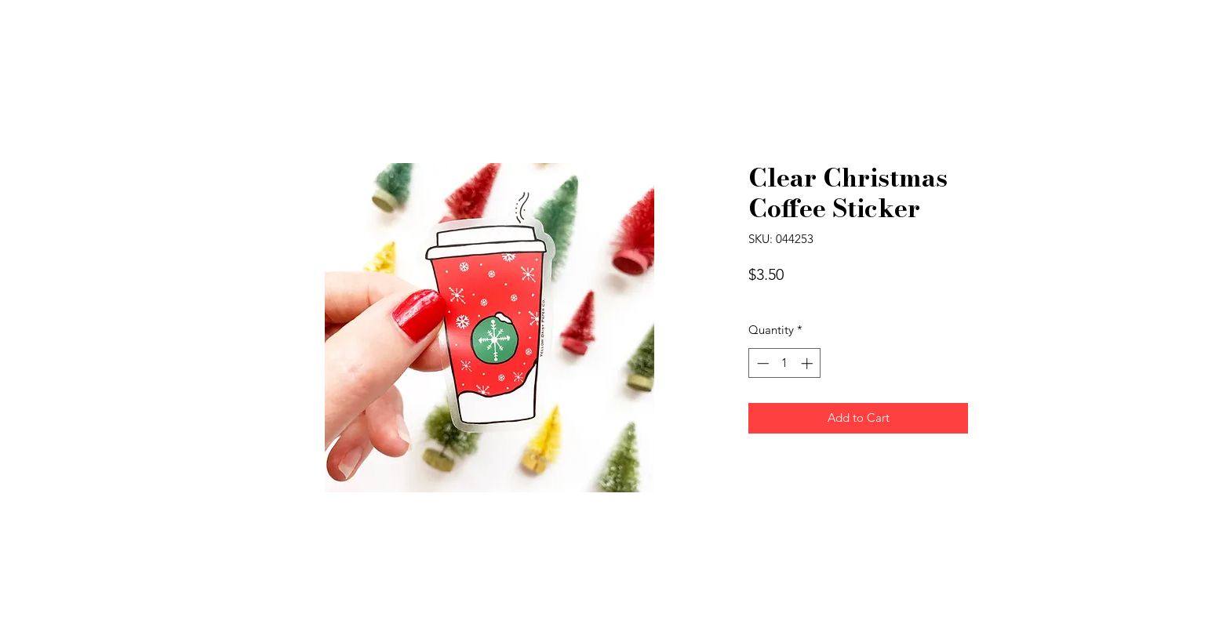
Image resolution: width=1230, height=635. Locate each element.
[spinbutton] (785, 363)
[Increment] (808, 363)
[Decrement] (761, 363)
